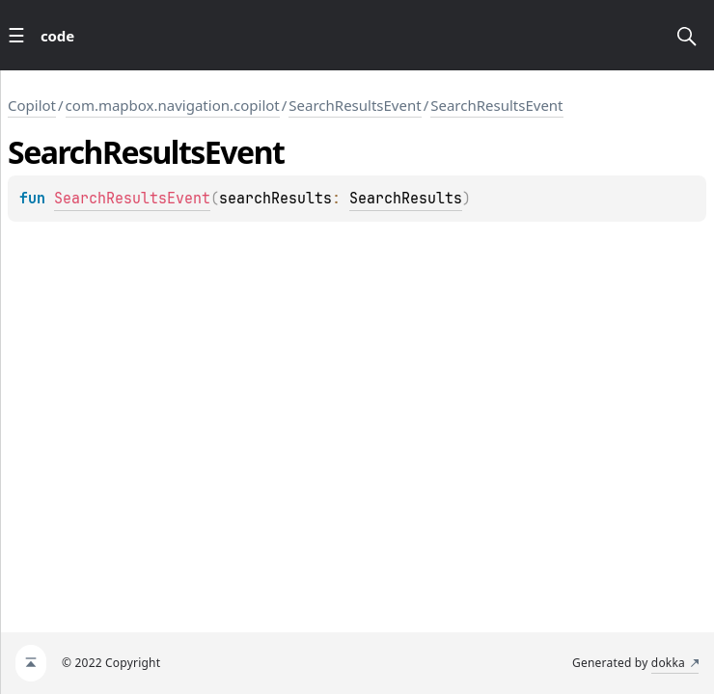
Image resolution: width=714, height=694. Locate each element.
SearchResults (405, 198)
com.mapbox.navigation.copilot (173, 105)
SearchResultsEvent (354, 105)
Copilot (32, 105)
